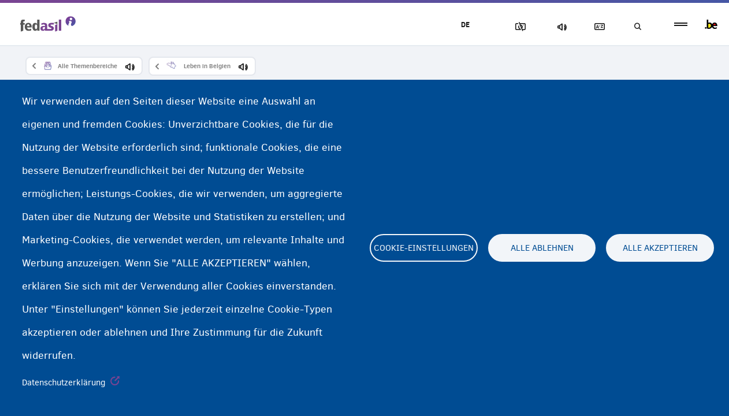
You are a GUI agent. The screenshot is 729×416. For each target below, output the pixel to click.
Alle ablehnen (542, 248)
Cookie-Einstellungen (424, 248)
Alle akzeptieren (660, 248)
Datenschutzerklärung (64, 382)
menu (680, 24)
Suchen (636, 27)
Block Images (516, 27)
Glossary (596, 27)
